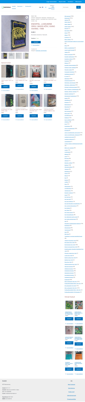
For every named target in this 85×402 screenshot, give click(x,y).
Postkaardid (28, 6)
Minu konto (78, 1)
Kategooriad (38, 17)
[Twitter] (45, 7)
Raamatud (20, 6)
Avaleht (14, 6)
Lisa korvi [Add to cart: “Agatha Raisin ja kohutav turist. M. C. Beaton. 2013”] (79, 326)
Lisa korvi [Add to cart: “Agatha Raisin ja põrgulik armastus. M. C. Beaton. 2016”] (69, 326)
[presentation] (22, 6)
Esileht (32, 16)
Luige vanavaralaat (51, 1)
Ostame (14, 8)
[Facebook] (42, 7)
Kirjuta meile (62, 1)
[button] (27, 17)
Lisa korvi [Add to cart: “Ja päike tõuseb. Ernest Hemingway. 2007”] (79, 378)
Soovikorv (70, 1)
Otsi (78, 7)
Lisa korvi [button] (5, 86)
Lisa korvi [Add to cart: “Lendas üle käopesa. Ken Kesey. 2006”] (69, 352)
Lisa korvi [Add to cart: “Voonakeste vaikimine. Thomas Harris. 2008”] (69, 378)
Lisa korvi (36, 42)
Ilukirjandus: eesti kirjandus (41, 50)
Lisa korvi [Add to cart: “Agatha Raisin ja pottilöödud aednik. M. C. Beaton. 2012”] (79, 352)
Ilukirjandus (44, 17)
